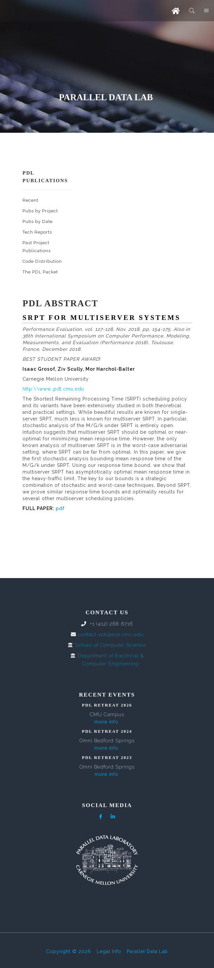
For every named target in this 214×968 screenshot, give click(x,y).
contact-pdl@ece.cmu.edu (110, 634)
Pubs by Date (38, 221)
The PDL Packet (40, 271)
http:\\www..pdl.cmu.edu (53, 389)
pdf (60, 508)
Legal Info (109, 951)
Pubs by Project (40, 210)
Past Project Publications (37, 246)
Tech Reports (37, 232)
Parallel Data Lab (147, 951)
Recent (30, 200)
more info (106, 721)
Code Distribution (42, 261)
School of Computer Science (110, 645)
